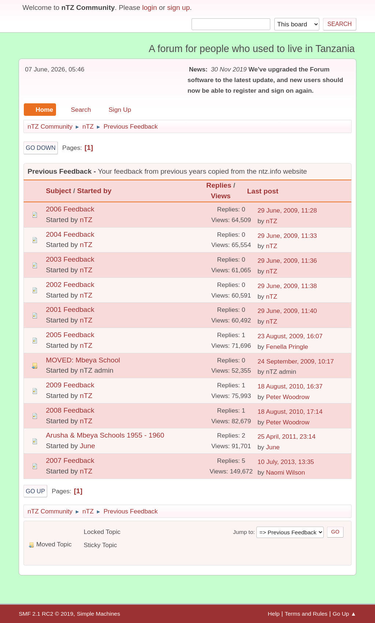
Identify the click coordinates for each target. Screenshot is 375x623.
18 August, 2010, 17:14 (290, 411)
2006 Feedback (70, 209)
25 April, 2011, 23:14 (286, 436)
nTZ (86, 220)
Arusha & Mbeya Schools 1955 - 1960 (105, 435)
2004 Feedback (70, 234)
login (149, 7)
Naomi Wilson (285, 472)
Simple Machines (98, 614)
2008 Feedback (70, 410)
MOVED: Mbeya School (83, 360)
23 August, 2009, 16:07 (290, 336)
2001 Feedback (70, 309)
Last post (266, 191)
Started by (94, 191)
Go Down (41, 147)
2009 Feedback (70, 385)
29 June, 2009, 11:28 (287, 210)
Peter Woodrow (287, 397)
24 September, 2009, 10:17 (295, 361)
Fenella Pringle (287, 346)
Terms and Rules (306, 614)
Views (221, 196)
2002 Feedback (70, 284)
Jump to (243, 532)
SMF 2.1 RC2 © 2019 (46, 614)
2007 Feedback (70, 460)
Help (273, 614)
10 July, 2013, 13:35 (285, 461)
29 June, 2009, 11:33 (287, 235)
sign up (178, 7)
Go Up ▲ (344, 614)
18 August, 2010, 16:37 (290, 386)
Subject (58, 191)
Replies (218, 185)
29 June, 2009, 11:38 (287, 286)
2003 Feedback (70, 259)
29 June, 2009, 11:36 (287, 260)
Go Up (35, 491)
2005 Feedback (70, 335)
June (87, 446)
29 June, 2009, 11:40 (287, 310)
